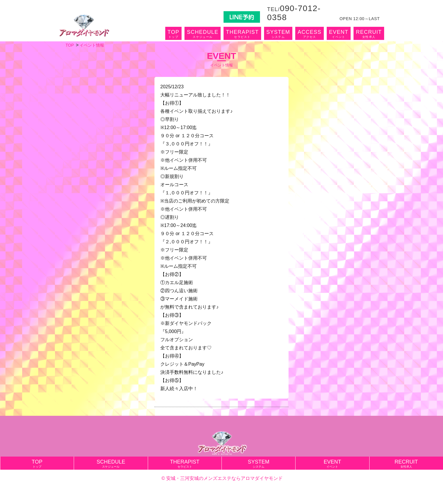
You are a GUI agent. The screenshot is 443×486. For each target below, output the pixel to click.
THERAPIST (242, 33)
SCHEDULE (202, 33)
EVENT (338, 33)
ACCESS (309, 33)
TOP (173, 33)
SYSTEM (278, 33)
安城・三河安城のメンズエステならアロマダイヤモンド (224, 478)
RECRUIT (369, 33)
